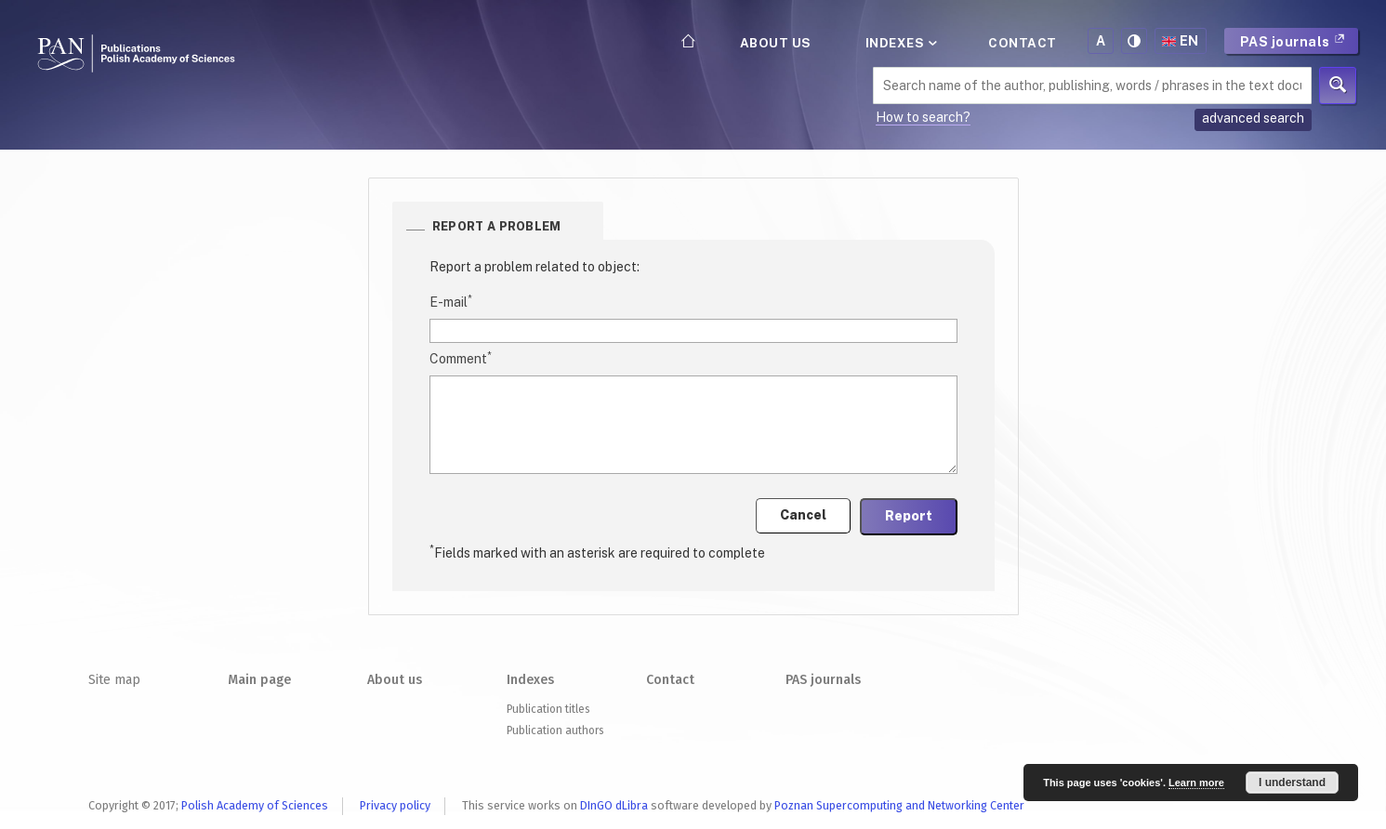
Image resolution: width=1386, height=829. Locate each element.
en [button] (1180, 40)
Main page (259, 680)
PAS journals (1293, 41)
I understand (1292, 782)
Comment (460, 357)
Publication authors (555, 730)
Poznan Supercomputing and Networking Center (899, 805)
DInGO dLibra (614, 805)
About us (776, 42)
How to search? (923, 117)
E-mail (450, 301)
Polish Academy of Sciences (254, 805)
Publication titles (548, 709)
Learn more (1196, 782)
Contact (1022, 42)
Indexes (899, 42)
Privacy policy (395, 805)
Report (908, 515)
